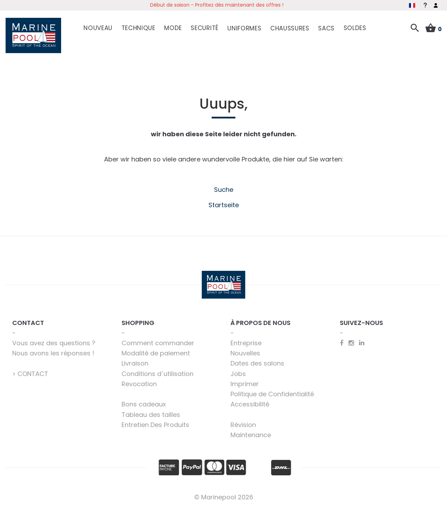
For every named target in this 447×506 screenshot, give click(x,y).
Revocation (139, 382)
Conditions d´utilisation (157, 372)
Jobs (238, 372)
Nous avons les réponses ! (53, 352)
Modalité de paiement (156, 352)
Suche (223, 188)
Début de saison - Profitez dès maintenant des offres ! (223, 4)
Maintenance (250, 433)
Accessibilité (249, 403)
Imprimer (244, 382)
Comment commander (158, 341)
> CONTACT (30, 372)
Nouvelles (245, 352)
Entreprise (246, 341)
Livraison (135, 362)
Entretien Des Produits (155, 423)
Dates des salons (257, 362)
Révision (243, 423)
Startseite (223, 203)
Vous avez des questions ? (53, 341)
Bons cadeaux (144, 403)
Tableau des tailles (151, 413)
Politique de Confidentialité (272, 393)
